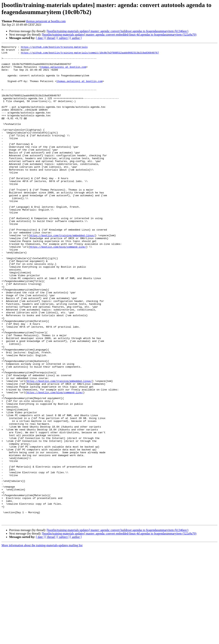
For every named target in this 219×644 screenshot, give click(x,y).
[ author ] (76, 38)
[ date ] (40, 38)
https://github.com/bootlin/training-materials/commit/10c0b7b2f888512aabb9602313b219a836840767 (90, 54)
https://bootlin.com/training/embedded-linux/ (62, 273)
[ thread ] (51, 38)
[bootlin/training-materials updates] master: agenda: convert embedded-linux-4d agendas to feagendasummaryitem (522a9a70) (119, 34)
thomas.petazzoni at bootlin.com (46, 21)
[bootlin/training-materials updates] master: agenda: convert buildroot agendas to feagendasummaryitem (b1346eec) (117, 31)
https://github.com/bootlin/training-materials (54, 47)
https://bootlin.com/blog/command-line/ (58, 287)
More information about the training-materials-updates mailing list (42, 640)
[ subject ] (63, 38)
